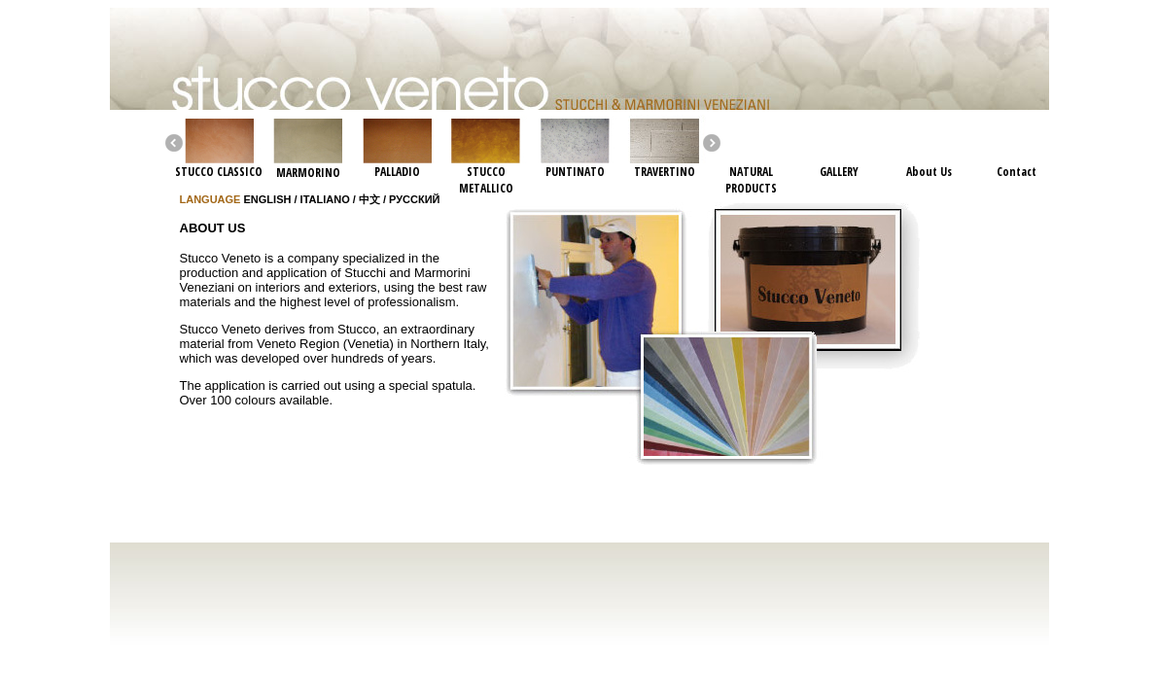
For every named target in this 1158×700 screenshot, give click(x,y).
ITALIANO (325, 199)
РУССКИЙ (414, 199)
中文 (369, 199)
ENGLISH (268, 199)
